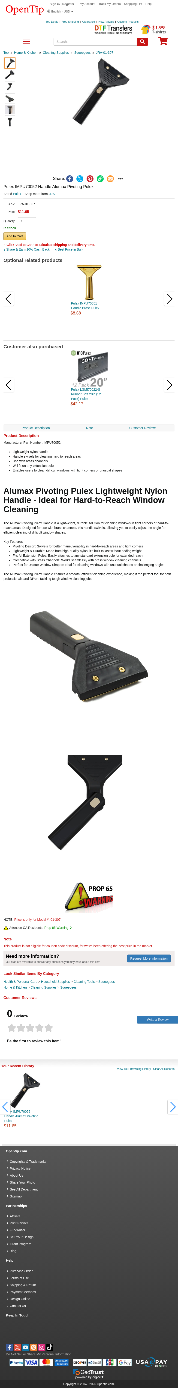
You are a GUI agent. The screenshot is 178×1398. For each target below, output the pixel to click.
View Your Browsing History (134, 1069)
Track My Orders (110, 4)
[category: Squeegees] (82, 52)
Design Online (20, 1299)
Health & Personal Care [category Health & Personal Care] (20, 981)
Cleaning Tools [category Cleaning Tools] (84, 981)
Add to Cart (14, 236)
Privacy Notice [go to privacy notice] (20, 1168)
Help (148, 4)
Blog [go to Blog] (13, 1251)
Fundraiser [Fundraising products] (17, 1230)
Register (68, 4)
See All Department (26, 42)
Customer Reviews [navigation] (142, 428)
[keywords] (95, 42)
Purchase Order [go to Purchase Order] (21, 1271)
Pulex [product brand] (17, 194)
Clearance (88, 21)
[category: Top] (6, 52)
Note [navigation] (89, 428)
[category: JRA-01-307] (104, 52)
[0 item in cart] (163, 43)
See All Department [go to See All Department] (24, 1189)
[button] (60, 11)
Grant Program (20, 1244)
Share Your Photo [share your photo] (22, 1182)
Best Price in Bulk (69, 249)
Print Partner (19, 1223)
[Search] (142, 42)
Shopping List (133, 4)
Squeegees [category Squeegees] (106, 981)
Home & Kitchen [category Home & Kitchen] (15, 987)
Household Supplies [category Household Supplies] (55, 981)
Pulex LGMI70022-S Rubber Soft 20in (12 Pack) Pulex (86, 394)
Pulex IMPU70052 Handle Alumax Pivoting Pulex (21, 1116)
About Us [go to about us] (16, 1175)
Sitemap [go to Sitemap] (16, 1196)
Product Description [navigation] (36, 428)
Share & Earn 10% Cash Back (26, 249)
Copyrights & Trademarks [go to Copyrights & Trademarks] (28, 1161)
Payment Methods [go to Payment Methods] (23, 1292)
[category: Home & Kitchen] (25, 52)
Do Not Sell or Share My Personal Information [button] (39, 1354)
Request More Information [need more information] (149, 958)
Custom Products (128, 21)
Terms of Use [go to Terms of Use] (19, 1278)
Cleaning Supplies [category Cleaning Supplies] (43, 987)
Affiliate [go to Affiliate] (15, 1216)
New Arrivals (106, 21)
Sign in (55, 4)
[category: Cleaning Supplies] (56, 52)
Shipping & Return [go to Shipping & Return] (23, 1285)
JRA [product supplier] (52, 194)
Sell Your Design (22, 1237)
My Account (87, 4)
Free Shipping (70, 21)
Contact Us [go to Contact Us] (18, 1306)
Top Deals (52, 21)
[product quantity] (27, 221)
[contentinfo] (24, 9)
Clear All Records (164, 1069)
